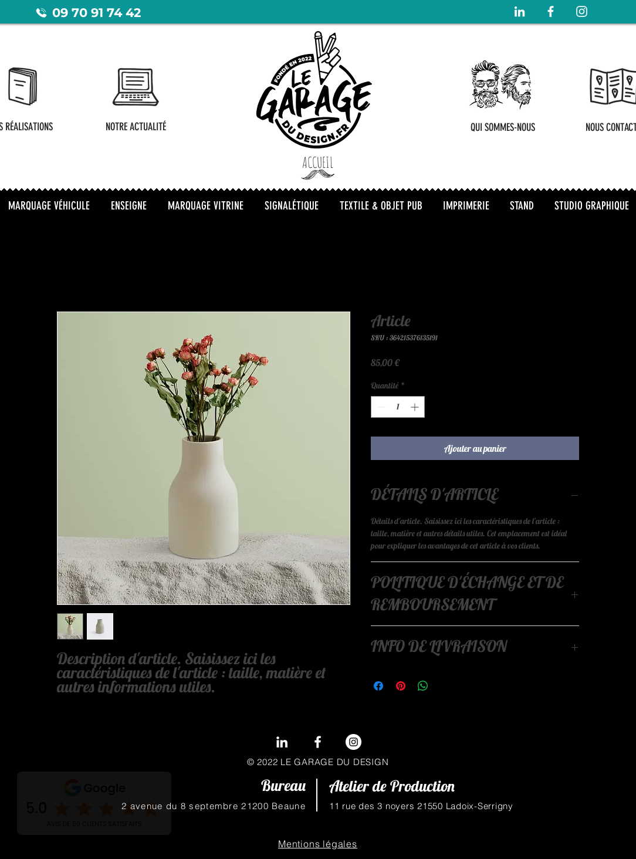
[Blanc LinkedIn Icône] (519, 11)
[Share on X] (445, 686)
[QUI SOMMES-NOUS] (502, 127)
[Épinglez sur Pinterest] (401, 686)
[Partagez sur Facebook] (378, 686)
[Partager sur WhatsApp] (423, 686)
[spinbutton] (397, 407)
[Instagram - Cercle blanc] (353, 742)
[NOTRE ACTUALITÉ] (135, 126)
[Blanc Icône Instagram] (581, 11)
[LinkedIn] (282, 742)
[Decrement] (380, 407)
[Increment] (415, 407)
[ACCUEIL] (317, 162)
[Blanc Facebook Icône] (550, 11)
